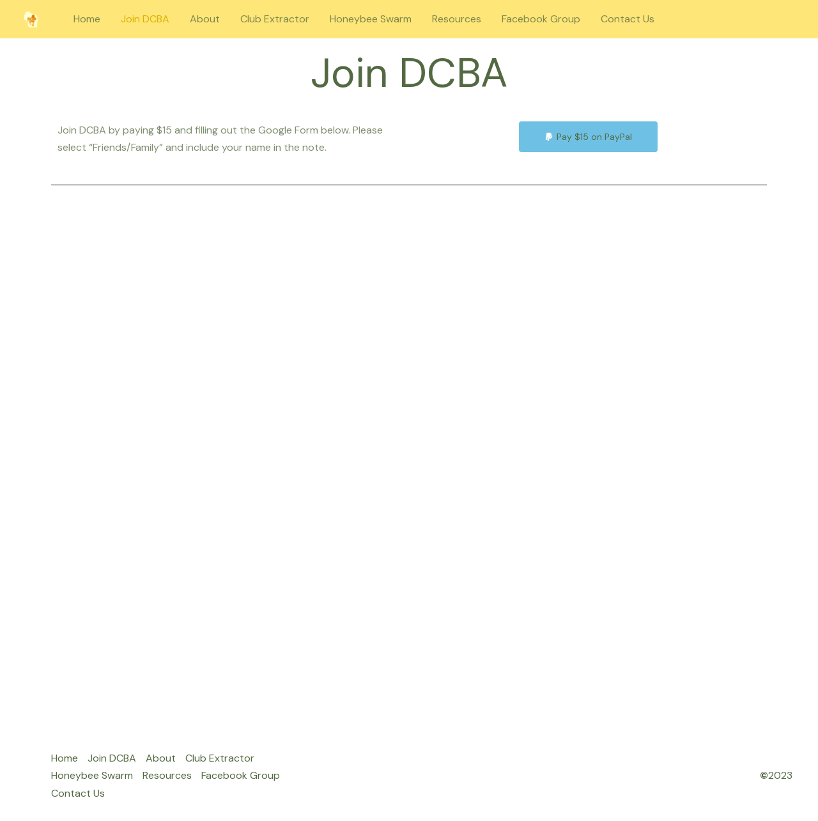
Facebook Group (541, 19)
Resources (456, 19)
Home (86, 19)
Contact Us (627, 19)
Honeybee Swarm (371, 19)
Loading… (409, 463)
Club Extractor (274, 19)
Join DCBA (145, 19)
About (205, 19)
